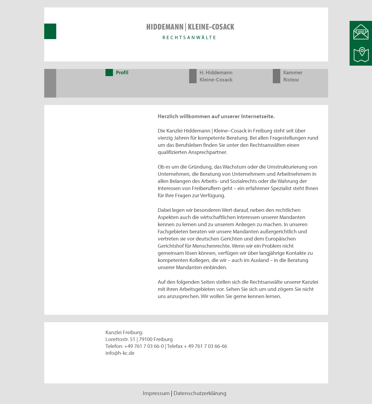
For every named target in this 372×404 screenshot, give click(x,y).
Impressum (156, 393)
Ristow (291, 79)
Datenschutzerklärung (200, 393)
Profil (122, 72)
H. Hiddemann (216, 72)
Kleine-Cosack (216, 79)
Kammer (292, 72)
